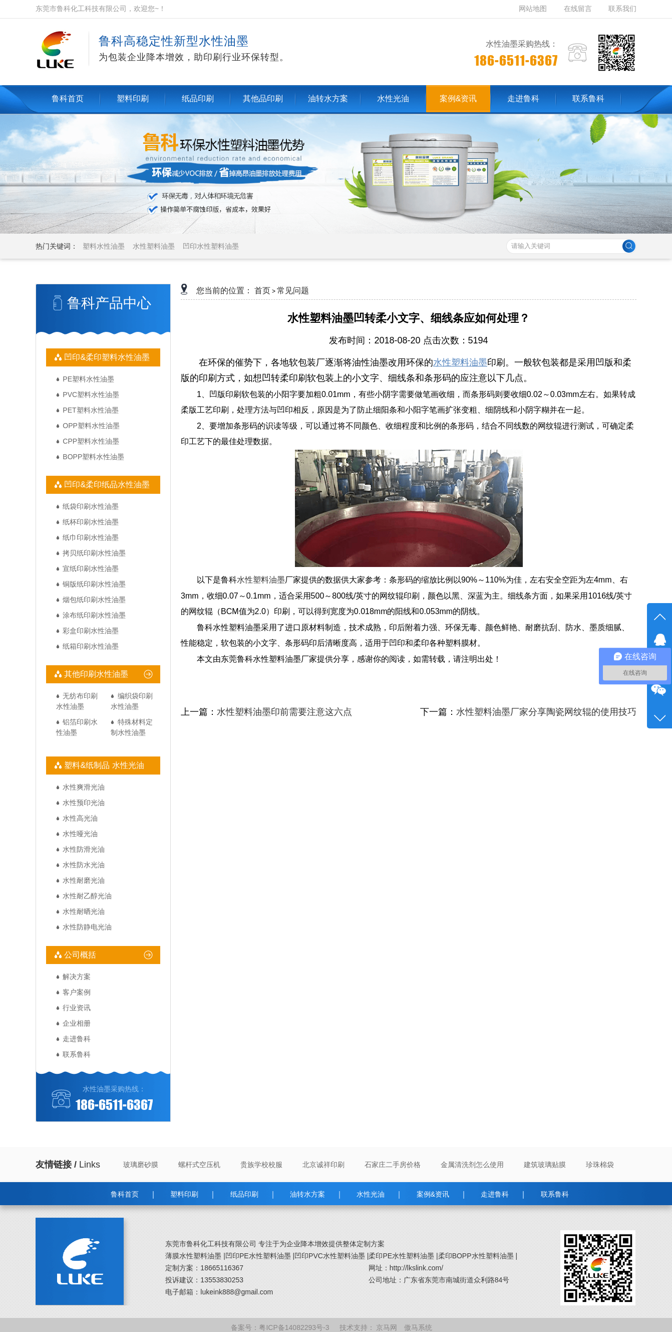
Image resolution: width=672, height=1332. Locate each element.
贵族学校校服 (261, 1165)
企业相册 (77, 1023)
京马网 (387, 1327)
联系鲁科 (77, 1054)
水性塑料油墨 (154, 246)
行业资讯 (77, 1008)
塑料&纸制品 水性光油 (103, 765)
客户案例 (77, 992)
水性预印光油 (84, 803)
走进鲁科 (77, 1039)
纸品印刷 (244, 1194)
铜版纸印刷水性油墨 (94, 584)
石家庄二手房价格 (393, 1165)
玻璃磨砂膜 (140, 1165)
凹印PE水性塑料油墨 (258, 1256)
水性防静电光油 (87, 927)
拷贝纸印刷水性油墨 (94, 553)
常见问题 (293, 290)
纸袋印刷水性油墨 (91, 506)
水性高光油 (80, 818)
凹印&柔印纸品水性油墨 (106, 484)
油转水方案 (307, 1194)
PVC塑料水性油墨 (91, 395)
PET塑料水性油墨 (90, 410)
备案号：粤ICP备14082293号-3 (281, 1327)
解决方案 (77, 977)
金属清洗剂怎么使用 (472, 1165)
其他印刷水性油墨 (95, 674)
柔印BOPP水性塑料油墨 (476, 1256)
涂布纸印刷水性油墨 (94, 615)
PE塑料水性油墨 (88, 379)
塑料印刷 (184, 1194)
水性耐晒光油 (84, 911)
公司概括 (79, 954)
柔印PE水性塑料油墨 (401, 1256)
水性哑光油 (80, 834)
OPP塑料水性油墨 (91, 426)
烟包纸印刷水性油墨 (94, 600)
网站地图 (534, 9)
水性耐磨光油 (84, 880)
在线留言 (578, 9)
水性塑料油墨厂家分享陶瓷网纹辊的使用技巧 (546, 712)
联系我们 (622, 9)
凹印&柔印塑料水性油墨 (106, 357)
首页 (262, 290)
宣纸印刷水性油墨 (91, 568)
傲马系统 (419, 1327)
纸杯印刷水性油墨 (91, 522)
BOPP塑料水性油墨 (93, 457)
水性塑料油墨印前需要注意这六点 (284, 712)
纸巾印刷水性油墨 (91, 537)
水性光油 (371, 1194)
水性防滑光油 (84, 849)
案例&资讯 (433, 1194)
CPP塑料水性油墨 (91, 441)
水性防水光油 (84, 865)
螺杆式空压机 (199, 1165)
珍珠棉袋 (600, 1165)
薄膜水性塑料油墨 (193, 1256)
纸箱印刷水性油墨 (91, 646)
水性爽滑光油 (84, 787)
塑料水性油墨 (104, 246)
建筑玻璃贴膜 (545, 1165)
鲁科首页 (125, 1194)
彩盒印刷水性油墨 (91, 631)
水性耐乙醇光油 (87, 896)
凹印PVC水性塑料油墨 (329, 1256)
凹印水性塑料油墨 (211, 246)
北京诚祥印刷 (323, 1165)
